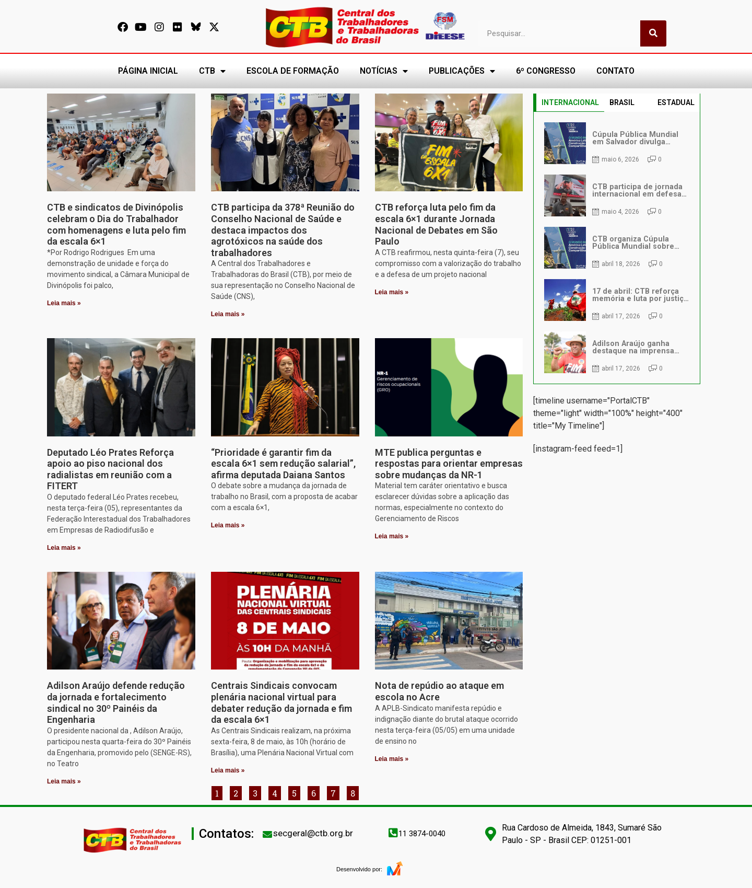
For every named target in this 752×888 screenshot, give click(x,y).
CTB (212, 71)
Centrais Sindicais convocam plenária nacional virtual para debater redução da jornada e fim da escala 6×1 (281, 702)
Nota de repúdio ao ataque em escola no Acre (439, 691)
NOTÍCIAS (384, 71)
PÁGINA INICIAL (148, 71)
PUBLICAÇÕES (462, 71)
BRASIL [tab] (621, 102)
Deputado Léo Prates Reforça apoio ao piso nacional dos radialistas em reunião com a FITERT (110, 469)
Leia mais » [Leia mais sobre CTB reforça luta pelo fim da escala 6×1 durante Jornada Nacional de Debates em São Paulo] (392, 292)
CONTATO (615, 71)
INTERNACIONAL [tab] (570, 102)
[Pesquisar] (653, 33)
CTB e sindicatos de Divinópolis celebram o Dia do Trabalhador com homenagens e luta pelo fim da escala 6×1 (116, 224)
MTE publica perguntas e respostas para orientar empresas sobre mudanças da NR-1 (449, 463)
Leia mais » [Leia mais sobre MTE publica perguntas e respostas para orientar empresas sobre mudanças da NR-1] (392, 536)
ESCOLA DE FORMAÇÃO (292, 71)
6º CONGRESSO (545, 71)
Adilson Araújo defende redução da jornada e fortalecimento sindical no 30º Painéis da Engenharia (116, 702)
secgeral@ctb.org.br (313, 833)
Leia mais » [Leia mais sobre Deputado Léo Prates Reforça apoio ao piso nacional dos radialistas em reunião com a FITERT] (64, 547)
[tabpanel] (617, 248)
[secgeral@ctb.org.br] (267, 834)
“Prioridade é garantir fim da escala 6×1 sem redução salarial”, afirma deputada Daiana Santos (283, 463)
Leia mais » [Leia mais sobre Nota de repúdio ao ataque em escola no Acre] (392, 759)
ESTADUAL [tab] (676, 102)
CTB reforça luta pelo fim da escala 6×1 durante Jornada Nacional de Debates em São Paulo (436, 224)
